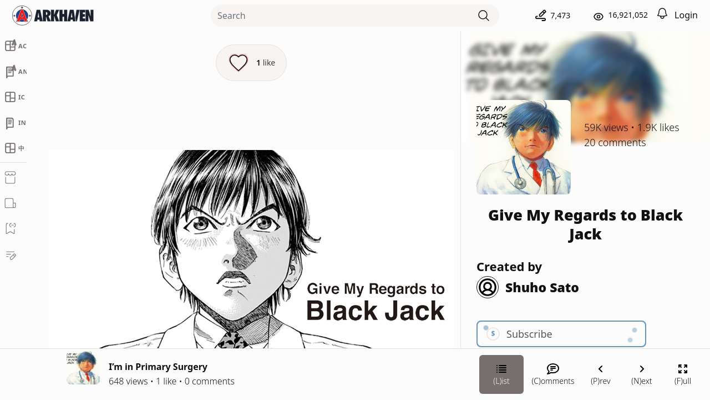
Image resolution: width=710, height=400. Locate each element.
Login (686, 15)
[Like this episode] (251, 62)
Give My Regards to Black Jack (585, 224)
